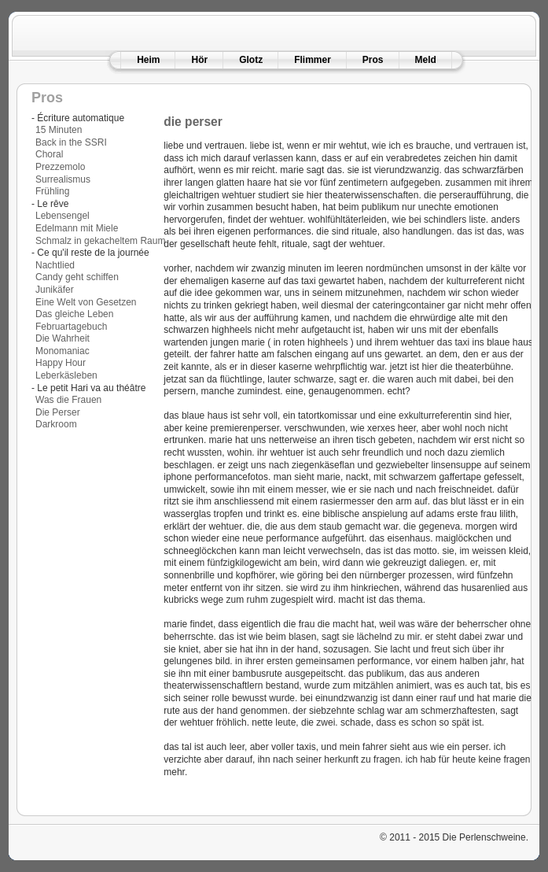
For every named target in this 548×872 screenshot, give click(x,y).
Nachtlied (55, 265)
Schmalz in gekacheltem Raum (100, 240)
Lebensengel (62, 215)
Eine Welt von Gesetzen (86, 302)
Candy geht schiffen (77, 277)
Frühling (52, 191)
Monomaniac (62, 351)
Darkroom (56, 424)
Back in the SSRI (71, 142)
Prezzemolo (60, 166)
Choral (49, 154)
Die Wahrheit (62, 338)
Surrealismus (62, 179)
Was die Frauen (68, 399)
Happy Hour (60, 362)
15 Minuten (58, 129)
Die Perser (57, 412)
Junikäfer (54, 289)
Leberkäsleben (66, 375)
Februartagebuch (71, 326)
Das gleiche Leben (74, 314)
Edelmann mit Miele (76, 228)
